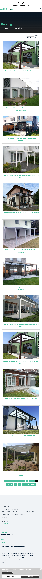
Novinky (3, 542)
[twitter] (21, 2)
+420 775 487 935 (27, 4)
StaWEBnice (4, 532)
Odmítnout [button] (30, 576)
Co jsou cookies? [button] (20, 571)
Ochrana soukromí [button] (30, 571)
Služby (3, 539)
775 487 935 (5, 523)
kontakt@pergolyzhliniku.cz (21, 5)
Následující (26, 484)
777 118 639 (5, 519)
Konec (33, 484)
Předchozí (14, 481)
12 (15, 484)
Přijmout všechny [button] (11, 576)
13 (19, 484)
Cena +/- (29, 37)
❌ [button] (41, 569)
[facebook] (18, 2)
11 (11, 484)
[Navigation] (40, 9)
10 (8, 484)
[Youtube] (23, 2)
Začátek (7, 481)
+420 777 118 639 (15, 4)
